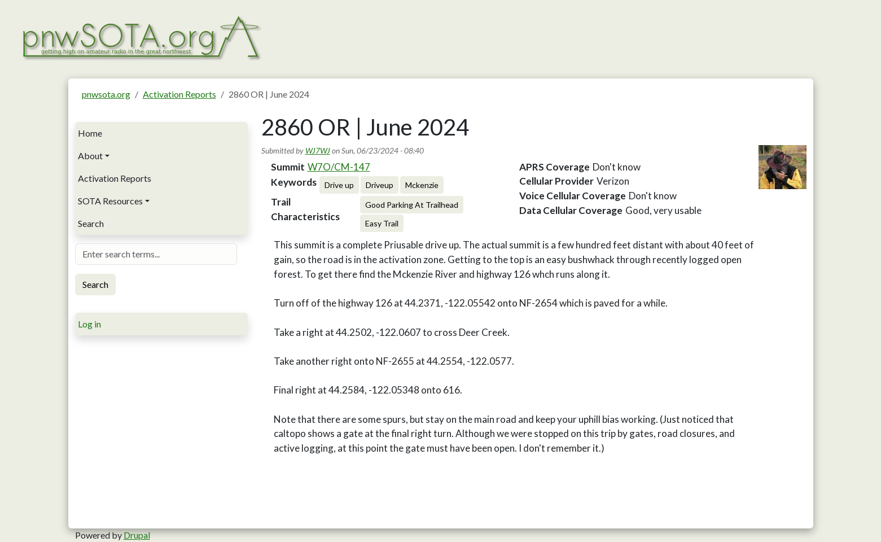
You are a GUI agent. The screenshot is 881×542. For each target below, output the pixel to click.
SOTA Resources (110, 200)
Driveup (379, 185)
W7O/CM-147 (339, 167)
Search (91, 223)
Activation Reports (179, 94)
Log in (89, 323)
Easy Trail (381, 223)
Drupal (137, 535)
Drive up (339, 185)
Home (90, 133)
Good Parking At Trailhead (411, 204)
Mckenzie (422, 185)
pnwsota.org (106, 94)
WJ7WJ (317, 150)
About (90, 155)
